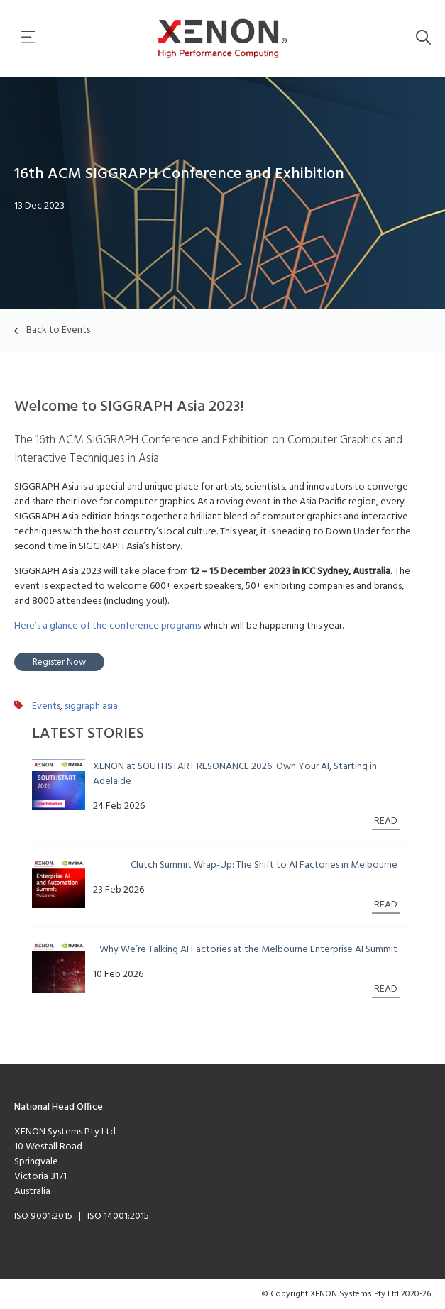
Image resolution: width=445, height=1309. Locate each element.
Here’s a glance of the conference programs (107, 626)
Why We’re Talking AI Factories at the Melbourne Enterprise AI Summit (248, 949)
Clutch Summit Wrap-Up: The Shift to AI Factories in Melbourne (264, 865)
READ (385, 821)
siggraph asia (91, 706)
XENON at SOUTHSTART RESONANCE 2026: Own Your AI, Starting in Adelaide (235, 774)
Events (46, 706)
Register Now (59, 662)
